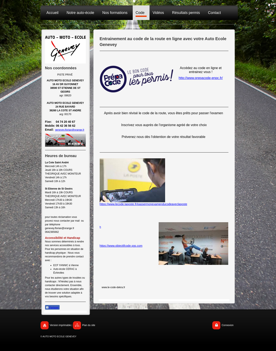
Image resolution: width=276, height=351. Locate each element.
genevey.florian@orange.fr (69, 129)
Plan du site (88, 325)
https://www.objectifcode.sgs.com (121, 245)
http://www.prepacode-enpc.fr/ (201, 78)
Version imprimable (60, 325)
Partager (52, 307)
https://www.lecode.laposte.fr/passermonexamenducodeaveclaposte (143, 204)
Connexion (227, 325)
